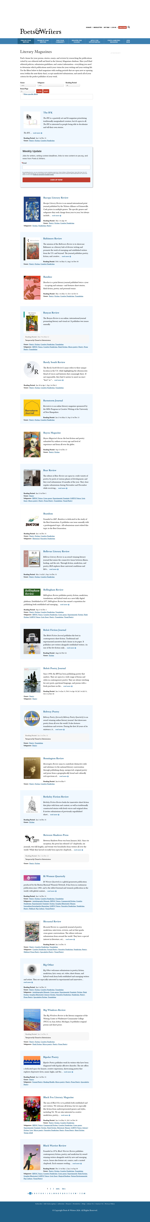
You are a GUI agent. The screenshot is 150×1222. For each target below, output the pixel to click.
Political (32, 908)
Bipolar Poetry (51, 1057)
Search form (129, 27)
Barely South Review (54, 362)
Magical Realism (64, 1176)
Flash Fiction (62, 347)
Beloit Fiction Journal (54, 629)
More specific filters (31, 94)
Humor (72, 903)
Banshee (47, 276)
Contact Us (99, 1204)
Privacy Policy (110, 1204)
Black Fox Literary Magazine (58, 1097)
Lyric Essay (45, 617)
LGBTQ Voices (75, 498)
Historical (36, 538)
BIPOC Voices (37, 347)
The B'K (47, 112)
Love (31, 1130)
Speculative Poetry (46, 952)
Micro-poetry (73, 347)
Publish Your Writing (26, 41)
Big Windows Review (54, 1009)
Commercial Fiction (68, 901)
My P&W (106, 27)
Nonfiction (42, 225)
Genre (22, 82)
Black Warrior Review (54, 1145)
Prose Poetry (48, 501)
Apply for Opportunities (94, 41)
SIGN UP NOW (56, 180)
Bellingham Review (53, 589)
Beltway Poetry (51, 711)
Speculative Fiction (40, 997)
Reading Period (71, 82)
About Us (90, 1204)
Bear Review (49, 470)
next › (58, 1188)
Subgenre (41, 82)
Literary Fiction (49, 994)
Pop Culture (40, 908)
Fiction (37, 140)
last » (64, 1188)
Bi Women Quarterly (54, 876)
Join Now (128, 41)
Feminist (66, 498)
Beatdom (48, 513)
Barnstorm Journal (53, 400)
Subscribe (122, 27)
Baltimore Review (52, 238)
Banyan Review (51, 312)
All (84, 1193)
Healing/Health (48, 1082)
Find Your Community (60, 41)
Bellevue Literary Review (56, 551)
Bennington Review (53, 758)
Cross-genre (47, 498)
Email (25, 163)
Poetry (31, 140)
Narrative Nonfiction (47, 538)
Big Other (48, 964)
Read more (36, 133)
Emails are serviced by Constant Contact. (43, 174)
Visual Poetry (67, 501)
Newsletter (98, 27)
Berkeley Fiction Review (56, 796)
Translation (79, 296)
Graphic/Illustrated (62, 903)
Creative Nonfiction (48, 140)
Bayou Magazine (52, 432)
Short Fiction (79, 1130)
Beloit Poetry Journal (54, 668)
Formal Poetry (52, 949)
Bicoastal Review (52, 921)
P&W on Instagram (128, 32)
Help (83, 1204)
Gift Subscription (50, 1204)
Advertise (61, 1204)
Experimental (57, 498)
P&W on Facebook (122, 32)
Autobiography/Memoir (40, 901)
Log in (113, 27)
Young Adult (28, 1133)
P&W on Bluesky (125, 32)
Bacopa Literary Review (55, 197)
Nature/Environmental (79, 1176)
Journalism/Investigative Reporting (36, 906)
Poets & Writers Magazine (114, 41)
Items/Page (24, 88)
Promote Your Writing (43, 41)
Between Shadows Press (55, 835)
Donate (88, 27)
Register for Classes (77, 41)
